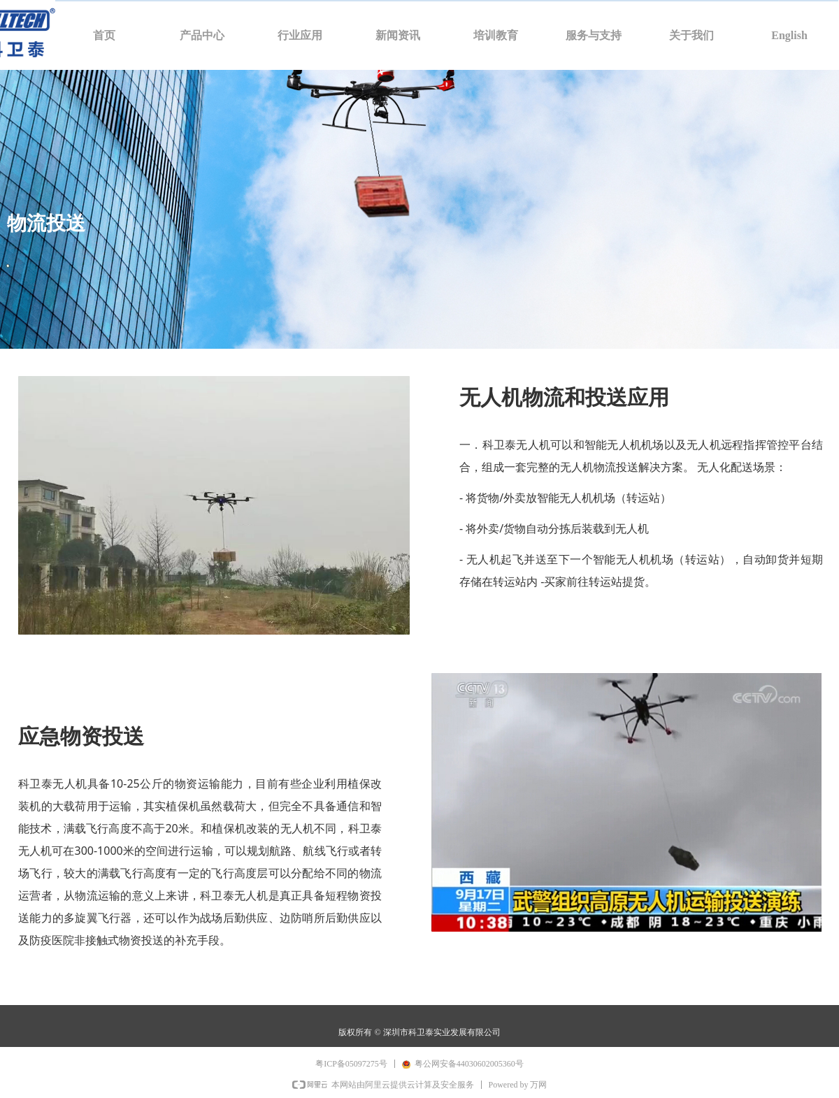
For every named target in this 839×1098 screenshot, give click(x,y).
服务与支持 (594, 35)
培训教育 (495, 35)
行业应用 (300, 35)
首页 (104, 35)
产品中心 (202, 35)
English (789, 35)
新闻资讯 (397, 35)
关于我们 (691, 35)
